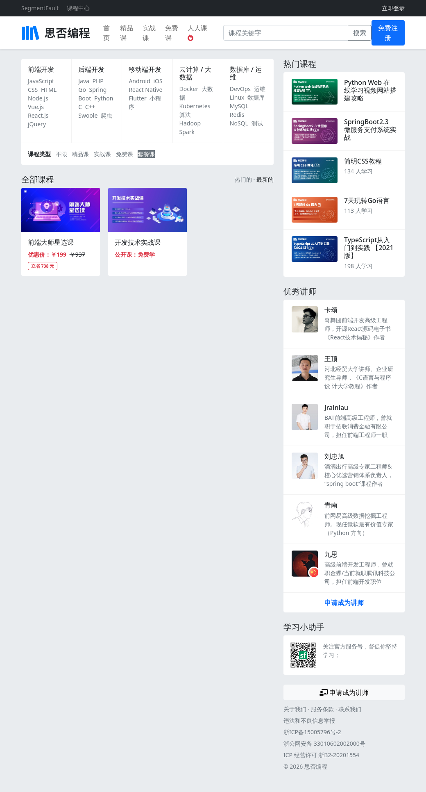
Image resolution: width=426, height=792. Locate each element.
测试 (257, 123)
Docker (189, 89)
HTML (49, 89)
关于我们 (294, 709)
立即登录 (393, 8)
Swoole (87, 115)
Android (139, 81)
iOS (157, 81)
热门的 (243, 179)
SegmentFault (40, 8)
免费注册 (388, 32)
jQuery (37, 124)
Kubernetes (195, 106)
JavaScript (41, 81)
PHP (98, 81)
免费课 (171, 32)
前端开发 (41, 69)
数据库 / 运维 (246, 73)
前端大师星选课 (51, 242)
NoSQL (239, 123)
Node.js (38, 98)
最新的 (265, 179)
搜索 (359, 32)
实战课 (149, 32)
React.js (38, 115)
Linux (237, 97)
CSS (33, 89)
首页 (106, 32)
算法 (185, 114)
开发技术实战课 (138, 242)
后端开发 (91, 69)
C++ (90, 107)
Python (103, 98)
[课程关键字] (285, 33)
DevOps (240, 89)
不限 (61, 154)
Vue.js (36, 107)
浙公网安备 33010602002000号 (324, 743)
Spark (187, 132)
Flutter (137, 98)
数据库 (256, 97)
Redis (237, 114)
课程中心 (78, 8)
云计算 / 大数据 (195, 73)
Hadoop (190, 123)
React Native (145, 89)
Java (83, 81)
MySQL (239, 106)
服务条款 (322, 709)
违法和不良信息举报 (309, 720)
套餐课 (146, 154)
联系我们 (349, 709)
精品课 (126, 32)
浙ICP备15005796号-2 (312, 732)
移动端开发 (145, 69)
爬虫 (106, 115)
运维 (259, 89)
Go (82, 89)
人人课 (197, 32)
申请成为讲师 (344, 602)
